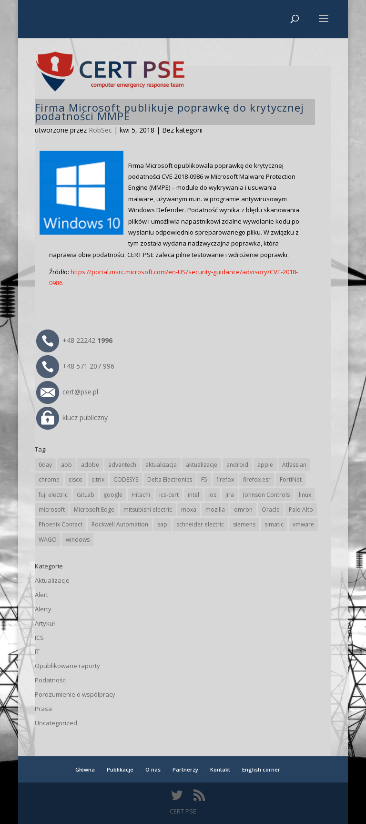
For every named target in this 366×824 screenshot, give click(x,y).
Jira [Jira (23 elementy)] (229, 495)
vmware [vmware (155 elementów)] (303, 524)
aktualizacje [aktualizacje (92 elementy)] (201, 465)
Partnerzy (185, 769)
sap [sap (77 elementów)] (162, 524)
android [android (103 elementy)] (237, 465)
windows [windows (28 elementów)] (78, 540)
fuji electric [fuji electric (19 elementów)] (53, 495)
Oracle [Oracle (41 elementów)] (271, 509)
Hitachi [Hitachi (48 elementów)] (141, 495)
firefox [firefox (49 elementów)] (225, 479)
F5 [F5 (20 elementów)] (204, 479)
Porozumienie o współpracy (75, 694)
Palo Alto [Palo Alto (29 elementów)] (301, 509)
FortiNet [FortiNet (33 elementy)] (291, 479)
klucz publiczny (72, 417)
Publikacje (120, 769)
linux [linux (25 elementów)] (305, 495)
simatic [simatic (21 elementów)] (274, 524)
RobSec (100, 129)
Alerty (43, 609)
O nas (153, 769)
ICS (39, 637)
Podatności (51, 680)
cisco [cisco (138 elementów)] (75, 479)
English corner (261, 769)
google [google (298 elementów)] (112, 495)
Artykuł (45, 623)
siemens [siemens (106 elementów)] (244, 524)
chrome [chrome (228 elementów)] (49, 479)
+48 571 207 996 (75, 366)
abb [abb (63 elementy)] (66, 465)
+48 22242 (74, 340)
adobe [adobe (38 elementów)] (90, 465)
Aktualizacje (52, 580)
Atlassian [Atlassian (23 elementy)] (294, 465)
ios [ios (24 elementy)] (212, 495)
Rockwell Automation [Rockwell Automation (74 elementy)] (120, 524)
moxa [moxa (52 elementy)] (188, 509)
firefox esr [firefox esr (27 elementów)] (257, 479)
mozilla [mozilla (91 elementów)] (215, 509)
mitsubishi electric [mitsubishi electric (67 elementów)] (147, 509)
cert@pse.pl (67, 391)
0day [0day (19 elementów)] (45, 465)
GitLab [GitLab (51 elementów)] (85, 495)
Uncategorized (56, 723)
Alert (41, 594)
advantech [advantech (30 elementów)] (122, 465)
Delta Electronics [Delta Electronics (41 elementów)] (169, 479)
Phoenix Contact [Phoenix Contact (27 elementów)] (60, 524)
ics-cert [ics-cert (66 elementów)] (169, 495)
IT (37, 651)
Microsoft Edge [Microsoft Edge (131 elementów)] (94, 509)
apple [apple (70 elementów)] (265, 465)
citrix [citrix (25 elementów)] (98, 479)
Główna (85, 769)
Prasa (43, 708)
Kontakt (220, 769)
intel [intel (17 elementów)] (193, 495)
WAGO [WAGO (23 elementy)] (48, 540)
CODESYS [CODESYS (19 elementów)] (125, 479)
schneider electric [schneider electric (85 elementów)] (200, 524)
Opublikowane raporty (67, 665)
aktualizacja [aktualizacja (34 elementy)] (161, 465)
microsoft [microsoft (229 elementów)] (52, 509)
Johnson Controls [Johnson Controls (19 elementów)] (266, 495)
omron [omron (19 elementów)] (243, 509)
